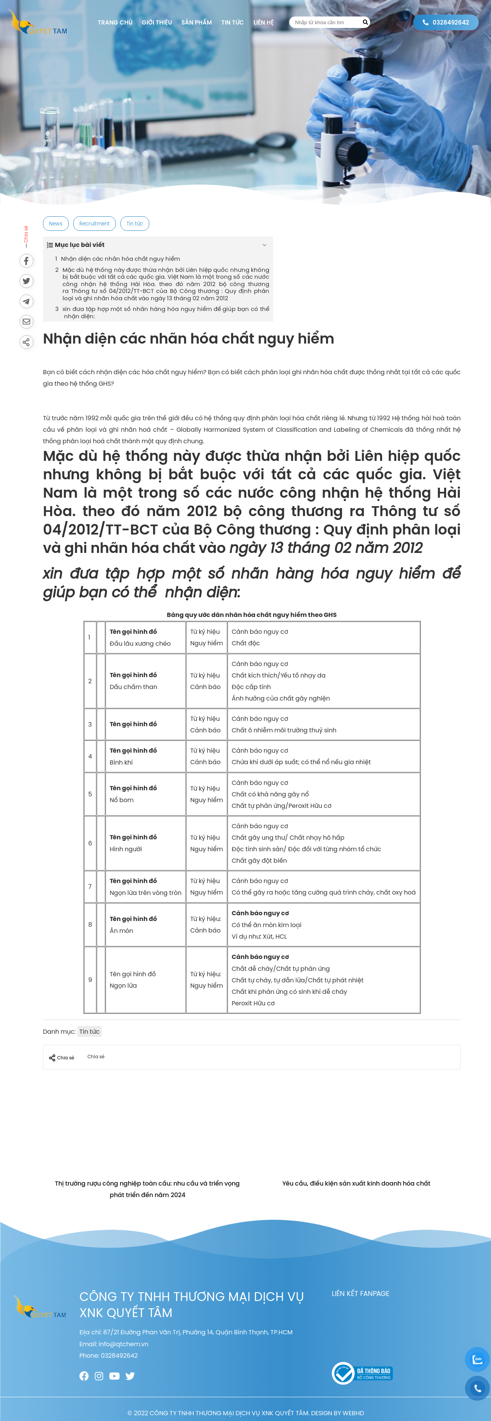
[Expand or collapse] (264, 245)
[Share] (26, 342)
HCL (281, 936)
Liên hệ (264, 22)
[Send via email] (26, 321)
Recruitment (94, 223)
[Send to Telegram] (26, 301)
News (56, 223)
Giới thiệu (157, 22)
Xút (268, 936)
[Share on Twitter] (26, 281)
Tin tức (232, 22)
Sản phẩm (196, 22)
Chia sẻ (61, 1057)
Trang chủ (115, 22)
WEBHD (353, 1413)
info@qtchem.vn (123, 1344)
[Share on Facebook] (26, 260)
